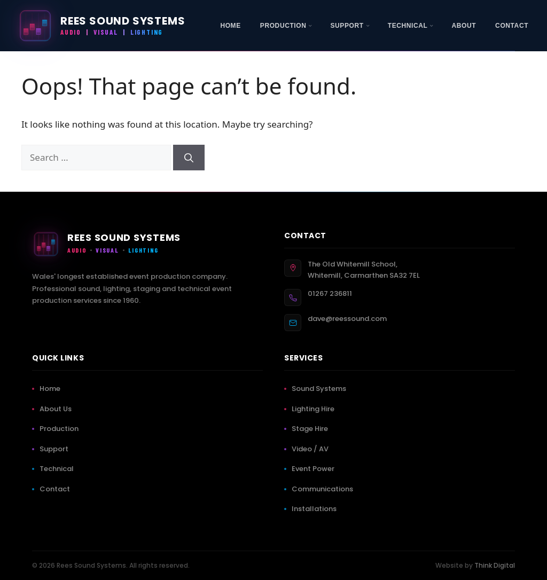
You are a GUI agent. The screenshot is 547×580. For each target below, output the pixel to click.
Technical (58, 469)
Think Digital (494, 565)
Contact (57, 489)
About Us (57, 409)
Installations (316, 509)
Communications (324, 489)
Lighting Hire (315, 409)
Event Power (315, 469)
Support (56, 449)
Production (61, 429)
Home (52, 388)
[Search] (189, 157)
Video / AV (312, 449)
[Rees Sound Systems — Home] (101, 25)
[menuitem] (230, 25)
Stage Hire (312, 429)
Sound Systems (321, 388)
